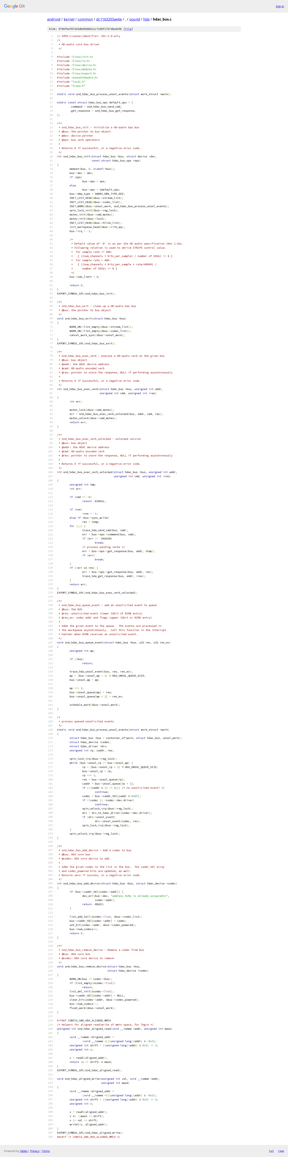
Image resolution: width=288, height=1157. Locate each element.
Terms (46, 1151)
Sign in (280, 6)
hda (146, 19)
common (85, 19)
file (128, 29)
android (53, 19)
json (281, 1151)
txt (271, 1151)
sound (134, 19)
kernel (69, 19)
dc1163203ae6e (109, 19)
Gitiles (24, 1151)
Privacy (34, 1151)
